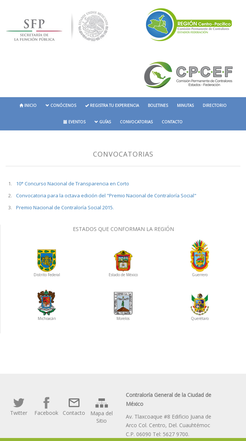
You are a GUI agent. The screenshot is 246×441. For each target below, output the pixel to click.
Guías (102, 121)
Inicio (28, 105)
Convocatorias (136, 121)
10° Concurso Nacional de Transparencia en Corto (72, 183)
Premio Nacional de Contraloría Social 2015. (65, 207)
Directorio (215, 105)
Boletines (158, 105)
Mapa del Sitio (101, 410)
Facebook (46, 406)
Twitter (18, 406)
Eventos (74, 121)
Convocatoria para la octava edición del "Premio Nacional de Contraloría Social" (106, 195)
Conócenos (61, 105)
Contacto (172, 121)
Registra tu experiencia (112, 105)
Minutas (185, 105)
